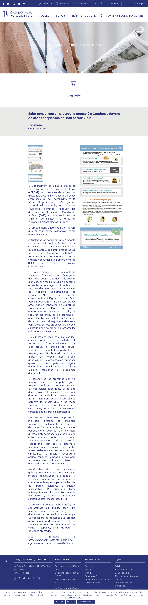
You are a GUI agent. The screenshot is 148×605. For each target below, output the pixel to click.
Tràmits (88, 573)
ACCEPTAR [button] (59, 601)
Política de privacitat (124, 570)
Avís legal (119, 566)
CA (139, 3)
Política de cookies (123, 583)
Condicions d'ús (122, 573)
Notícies (42, 129)
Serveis (88, 570)
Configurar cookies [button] (86, 601)
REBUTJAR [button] (71, 601)
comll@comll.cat (21, 573)
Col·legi (88, 566)
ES (143, 3)
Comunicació (91, 576)
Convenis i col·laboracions (97, 580)
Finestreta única (92, 583)
